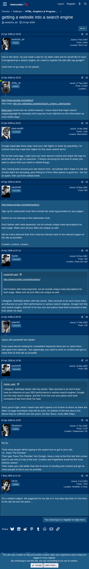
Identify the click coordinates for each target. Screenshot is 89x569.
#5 (87, 250)
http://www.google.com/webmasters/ (20, 204)
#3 (87, 123)
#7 (87, 360)
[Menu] (5, 4)
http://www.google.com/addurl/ (17, 100)
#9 (87, 475)
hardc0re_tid (11, 22)
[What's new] (80, 4)
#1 (87, 34)
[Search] (85, 4)
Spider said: (10, 384)
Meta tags (7, 110)
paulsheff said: (11, 274)
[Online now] (1, 81)
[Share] (82, 34)
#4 (87, 182)
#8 (87, 420)
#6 (87, 317)
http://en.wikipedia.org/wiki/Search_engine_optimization (42, 103)
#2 (87, 77)
